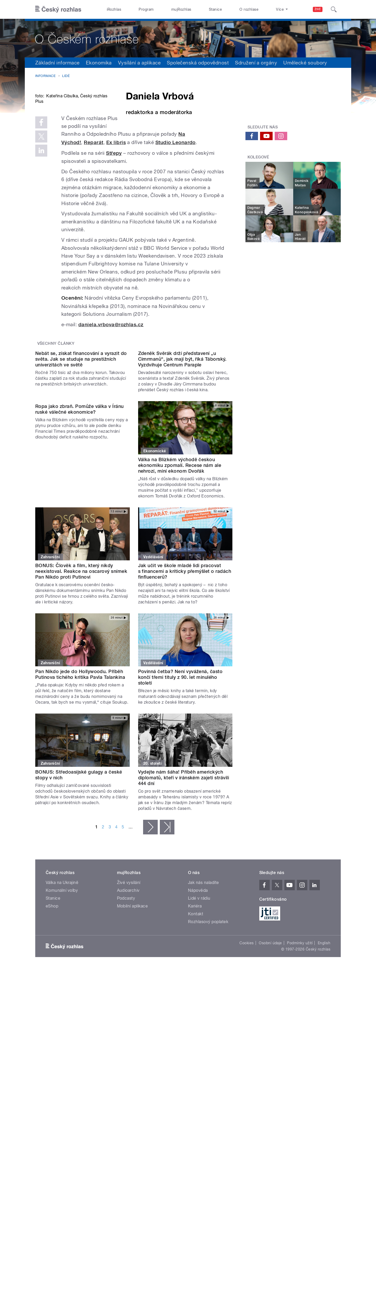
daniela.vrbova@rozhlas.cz (111, 396)
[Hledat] (334, 9)
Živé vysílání (128, 1006)
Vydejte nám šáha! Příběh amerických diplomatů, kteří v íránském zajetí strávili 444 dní (183, 901)
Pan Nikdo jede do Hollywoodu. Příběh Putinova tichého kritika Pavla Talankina (80, 798)
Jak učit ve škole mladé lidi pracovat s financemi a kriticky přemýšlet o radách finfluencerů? (184, 695)
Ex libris (185, 205)
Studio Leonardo (93, 213)
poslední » (167, 951)
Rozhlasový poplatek (208, 1045)
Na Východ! (136, 205)
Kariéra (195, 1030)
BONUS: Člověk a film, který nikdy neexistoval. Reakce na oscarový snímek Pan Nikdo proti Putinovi (81, 695)
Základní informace (57, 63)
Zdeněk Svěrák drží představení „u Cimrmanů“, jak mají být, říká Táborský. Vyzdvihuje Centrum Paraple (182, 482)
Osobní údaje (270, 1067)
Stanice (215, 9)
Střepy (114, 224)
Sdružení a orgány (256, 63)
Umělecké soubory (305, 63)
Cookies (246, 1067)
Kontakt (195, 1037)
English (324, 1067)
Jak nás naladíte (203, 1006)
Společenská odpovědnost (198, 63)
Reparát (162, 205)
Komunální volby (62, 1014)
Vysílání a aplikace (139, 63)
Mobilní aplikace (132, 1030)
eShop (52, 1030)
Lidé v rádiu (199, 1022)
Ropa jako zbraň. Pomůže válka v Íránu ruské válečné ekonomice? (79, 586)
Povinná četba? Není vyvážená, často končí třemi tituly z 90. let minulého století (180, 801)
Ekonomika (99, 63)
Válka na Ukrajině (62, 1006)
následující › (150, 951)
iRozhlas (114, 9)
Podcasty (126, 1022)
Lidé (66, 76)
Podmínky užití (300, 1067)
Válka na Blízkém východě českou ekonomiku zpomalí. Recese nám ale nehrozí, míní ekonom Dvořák (179, 589)
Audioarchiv (128, 1014)
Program (146, 9)
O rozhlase (248, 9)
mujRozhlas (181, 9)
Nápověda (198, 1014)
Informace (45, 76)
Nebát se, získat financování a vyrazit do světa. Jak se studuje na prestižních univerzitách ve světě (81, 482)
